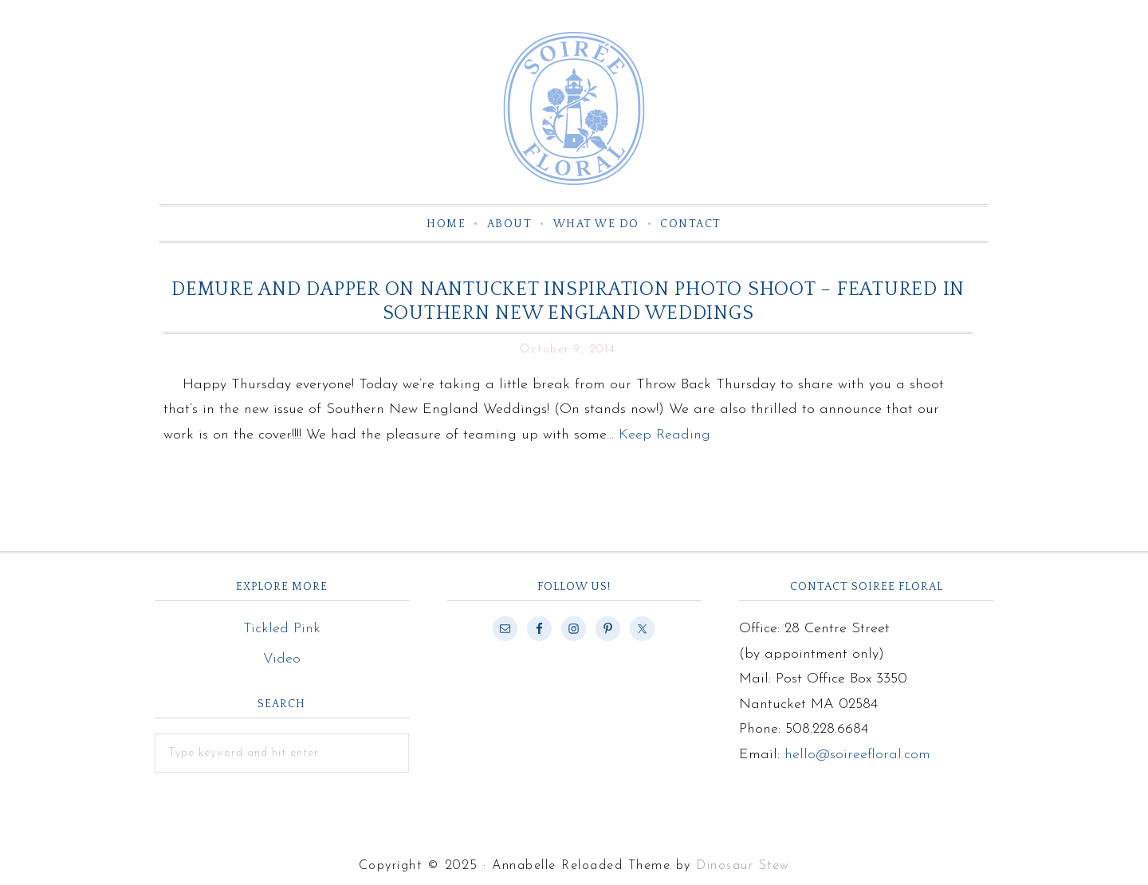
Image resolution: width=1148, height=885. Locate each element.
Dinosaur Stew (743, 865)
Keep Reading (664, 434)
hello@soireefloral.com (857, 754)
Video (282, 659)
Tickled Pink (281, 628)
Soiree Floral (574, 108)
